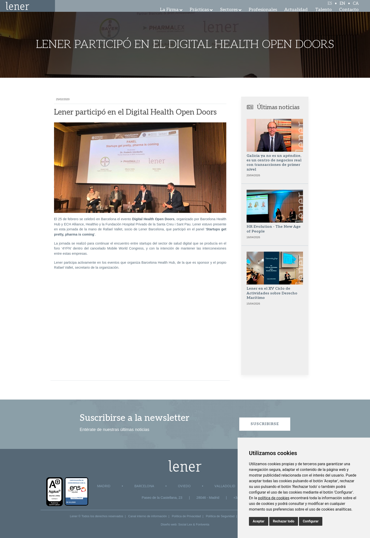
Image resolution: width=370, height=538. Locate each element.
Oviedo (184, 486)
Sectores (229, 16)
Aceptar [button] (259, 521)
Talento (323, 16)
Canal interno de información (147, 516)
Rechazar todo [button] (283, 521)
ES (330, 7)
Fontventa (202, 524)
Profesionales (263, 16)
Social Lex (185, 524)
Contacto (349, 16)
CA (356, 7)
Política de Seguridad (220, 516)
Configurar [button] (311, 521)
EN (342, 7)
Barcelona (144, 486)
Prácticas (199, 16)
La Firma (169, 16)
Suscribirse (265, 424)
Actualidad (296, 16)
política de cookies (273, 498)
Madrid (103, 486)
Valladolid (224, 486)
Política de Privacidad (186, 516)
